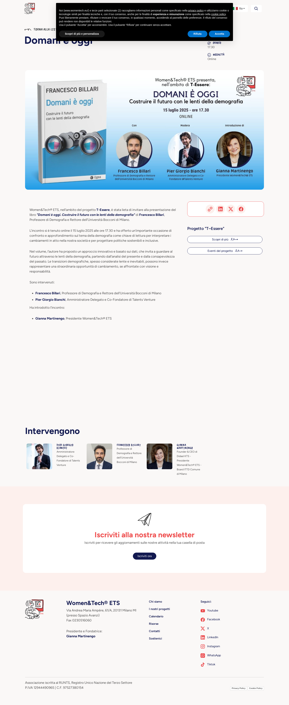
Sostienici (155, 638)
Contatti (154, 631)
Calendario (156, 616)
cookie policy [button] (218, 14)
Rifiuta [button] (198, 33)
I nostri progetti (159, 609)
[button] (238, 8)
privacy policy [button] (196, 10)
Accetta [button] (219, 33)
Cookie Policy (255, 688)
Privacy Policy (239, 688)
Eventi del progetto (221, 251)
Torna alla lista (41, 29)
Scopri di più (220, 239)
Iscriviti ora (144, 556)
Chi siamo (155, 601)
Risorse (154, 623)
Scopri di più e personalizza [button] (82, 33)
